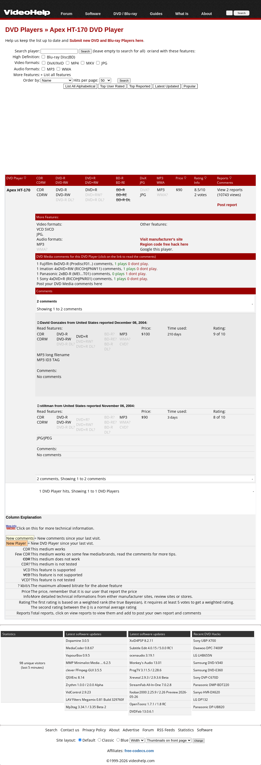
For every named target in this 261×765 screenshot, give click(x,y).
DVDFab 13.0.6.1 (142, 711)
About (206, 13)
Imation (46, 268)
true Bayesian (129, 602)
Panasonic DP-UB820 (208, 707)
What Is (182, 13)
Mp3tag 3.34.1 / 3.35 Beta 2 (86, 707)
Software (93, 13)
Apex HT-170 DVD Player (87, 29)
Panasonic (49, 273)
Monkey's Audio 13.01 (146, 662)
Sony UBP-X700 (204, 640)
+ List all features (56, 74)
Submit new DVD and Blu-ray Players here (106, 40)
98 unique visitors (32, 663)
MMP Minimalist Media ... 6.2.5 (88, 662)
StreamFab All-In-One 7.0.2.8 (150, 685)
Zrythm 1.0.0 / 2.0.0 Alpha (84, 685)
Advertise (131, 729)
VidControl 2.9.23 (78, 692)
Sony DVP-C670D (205, 677)
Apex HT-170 (18, 189)
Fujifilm (46, 263)
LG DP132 (200, 699)
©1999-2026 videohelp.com (130, 760)
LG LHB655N (202, 655)
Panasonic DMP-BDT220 (211, 685)
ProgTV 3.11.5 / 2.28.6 (145, 670)
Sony (44, 278)
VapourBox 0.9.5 (78, 655)
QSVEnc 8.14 (75, 677)
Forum (66, 13)
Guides (156, 13)
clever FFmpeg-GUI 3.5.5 (84, 670)
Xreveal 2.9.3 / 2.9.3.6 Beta (149, 677)
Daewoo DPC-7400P (208, 648)
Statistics (186, 729)
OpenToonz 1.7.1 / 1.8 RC (148, 704)
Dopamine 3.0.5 (77, 640)
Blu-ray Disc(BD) (61, 56)
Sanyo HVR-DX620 (206, 692)
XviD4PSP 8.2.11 (141, 640)
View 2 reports (230, 189)
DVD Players (24, 29)
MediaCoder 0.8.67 (80, 648)
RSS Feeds (166, 729)
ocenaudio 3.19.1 (142, 655)
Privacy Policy (94, 729)
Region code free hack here (164, 244)
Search (51, 729)
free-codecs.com (139, 750)
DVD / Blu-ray (125, 13)
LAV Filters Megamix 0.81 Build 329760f (95, 699)
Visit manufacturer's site (161, 239)
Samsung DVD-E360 (208, 670)
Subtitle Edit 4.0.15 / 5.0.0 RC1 (151, 648)
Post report (227, 204)
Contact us (70, 729)
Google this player (156, 249)
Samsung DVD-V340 (208, 662)
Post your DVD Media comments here (69, 283)
